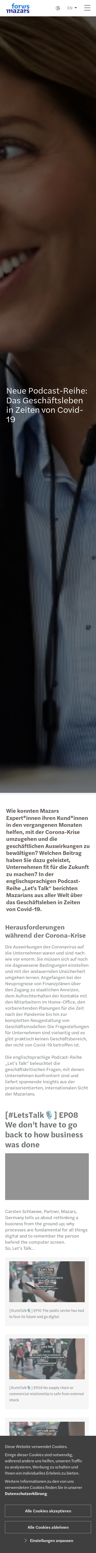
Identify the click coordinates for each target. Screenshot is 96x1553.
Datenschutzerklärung (26, 1493)
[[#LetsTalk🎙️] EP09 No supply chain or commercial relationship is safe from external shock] (45, 1358)
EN (69, 8)
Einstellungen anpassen (48, 1540)
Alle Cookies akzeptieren (48, 1511)
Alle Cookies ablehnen (48, 1527)
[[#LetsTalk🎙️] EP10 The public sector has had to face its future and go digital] (45, 1281)
